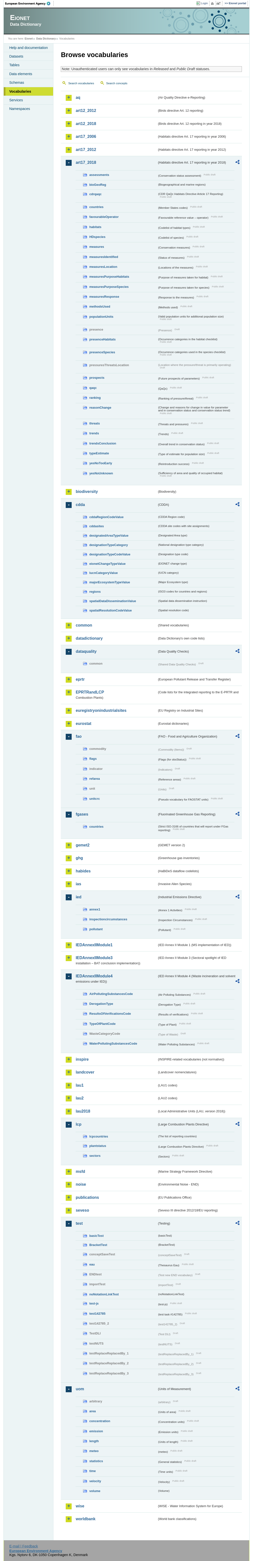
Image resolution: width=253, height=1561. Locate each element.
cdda (80, 505)
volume (94, 1491)
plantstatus (97, 1146)
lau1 (80, 1085)
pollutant (96, 929)
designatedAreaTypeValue (108, 535)
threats (94, 423)
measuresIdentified (103, 257)
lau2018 (83, 1111)
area (92, 1411)
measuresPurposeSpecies (108, 287)
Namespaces (19, 109)
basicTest (96, 1236)
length (94, 1441)
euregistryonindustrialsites (101, 710)
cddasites (96, 526)
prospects (96, 378)
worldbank (85, 1519)
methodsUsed (99, 306)
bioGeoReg (97, 185)
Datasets (16, 56)
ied (78, 897)
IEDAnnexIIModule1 (94, 945)
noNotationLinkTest (104, 1294)
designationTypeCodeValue (109, 554)
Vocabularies (20, 91)
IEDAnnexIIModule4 (94, 976)
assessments (99, 175)
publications (87, 1197)
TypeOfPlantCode (102, 1024)
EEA (29, 3)
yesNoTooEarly (100, 463)
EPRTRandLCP (90, 692)
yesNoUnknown (101, 473)
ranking (95, 398)
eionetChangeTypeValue (107, 564)
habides (83, 871)
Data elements (20, 74)
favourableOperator (104, 217)
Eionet (29, 38)
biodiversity (87, 491)
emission (96, 1431)
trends (94, 433)
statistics (96, 1461)
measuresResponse (104, 296)
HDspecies (97, 237)
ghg (79, 858)
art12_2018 (86, 124)
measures (96, 247)
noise (81, 1184)
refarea (94, 778)
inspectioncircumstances (108, 919)
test (79, 1223)
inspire (82, 1059)
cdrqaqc (95, 194)
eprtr (80, 679)
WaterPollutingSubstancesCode (113, 1043)
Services (16, 100)
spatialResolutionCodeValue (110, 610)
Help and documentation (28, 48)
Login (204, 3)
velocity (95, 1481)
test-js (94, 1303)
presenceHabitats (102, 339)
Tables (14, 65)
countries (96, 207)
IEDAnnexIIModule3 (94, 958)
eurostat (83, 723)
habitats (95, 227)
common (84, 625)
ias (78, 884)
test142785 (97, 1313)
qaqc (93, 388)
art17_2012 (86, 150)
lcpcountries (98, 1136)
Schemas (16, 82)
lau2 (80, 1098)
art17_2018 (86, 162)
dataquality (86, 651)
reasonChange (100, 407)
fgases (82, 814)
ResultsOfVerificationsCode (110, 1013)
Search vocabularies (81, 83)
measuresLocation (103, 267)
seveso (82, 1210)
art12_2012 (86, 110)
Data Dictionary (46, 38)
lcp (78, 1124)
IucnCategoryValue (103, 573)
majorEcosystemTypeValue (109, 582)
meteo (94, 1451)
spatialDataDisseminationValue (112, 601)
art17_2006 (86, 136)
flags (93, 758)
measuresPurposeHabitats (109, 276)
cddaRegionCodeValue (106, 517)
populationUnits (101, 316)
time (92, 1471)
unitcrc (94, 799)
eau (92, 1264)
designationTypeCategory (108, 545)
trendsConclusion (102, 443)
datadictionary (89, 638)
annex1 (94, 909)
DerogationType (101, 1004)
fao (79, 736)
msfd (80, 1171)
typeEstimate (99, 453)
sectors (95, 1156)
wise (80, 1506)
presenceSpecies (102, 352)
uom (80, 1389)
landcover (85, 1072)
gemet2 (82, 845)
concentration (99, 1421)
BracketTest (98, 1245)
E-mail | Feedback (23, 1546)
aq (78, 97)
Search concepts (116, 83)
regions (95, 591)
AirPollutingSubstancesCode (111, 994)
